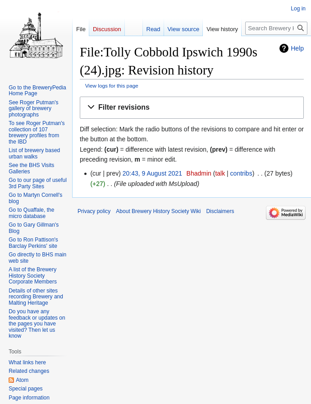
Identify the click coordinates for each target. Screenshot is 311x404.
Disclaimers (220, 211)
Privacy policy (94, 211)
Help (297, 48)
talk (220, 173)
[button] (191, 107)
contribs (241, 173)
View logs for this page (111, 85)
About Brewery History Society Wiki (158, 211)
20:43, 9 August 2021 (152, 173)
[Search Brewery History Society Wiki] (276, 28)
